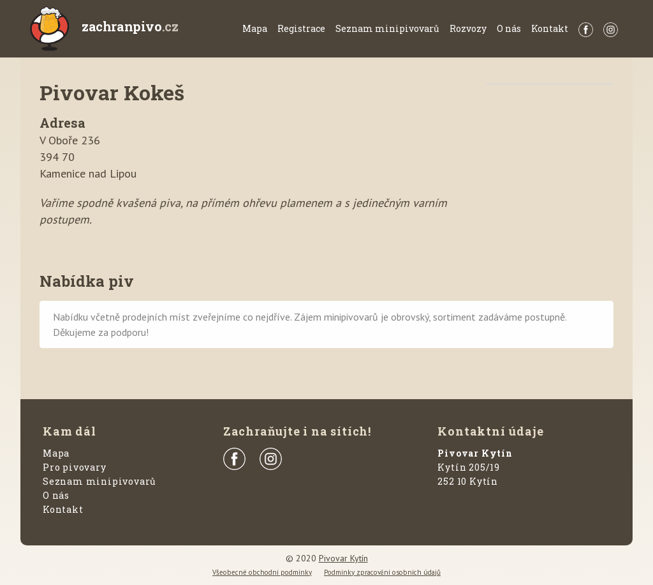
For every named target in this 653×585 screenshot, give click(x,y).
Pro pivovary (74, 467)
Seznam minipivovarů (387, 28)
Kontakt (549, 28)
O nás (509, 28)
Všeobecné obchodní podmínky (262, 572)
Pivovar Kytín (343, 558)
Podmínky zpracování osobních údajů (382, 572)
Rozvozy (468, 28)
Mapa (254, 28)
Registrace (301, 28)
